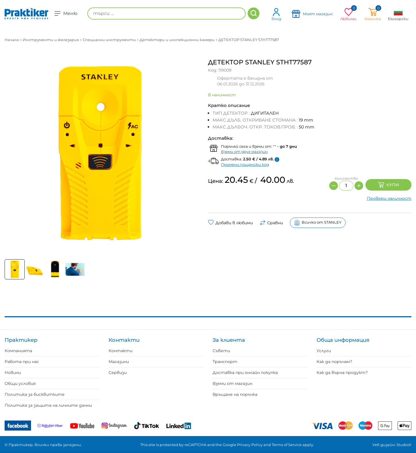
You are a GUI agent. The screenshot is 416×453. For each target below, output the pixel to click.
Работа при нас (22, 361)
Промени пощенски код (245, 164)
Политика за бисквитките (35, 394)
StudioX (403, 444)
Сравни (271, 223)
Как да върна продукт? (342, 372)
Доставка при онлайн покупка (245, 372)
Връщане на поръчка (235, 394)
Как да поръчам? (334, 361)
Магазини (119, 361)
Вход (276, 14)
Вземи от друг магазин (244, 151)
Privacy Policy (250, 444)
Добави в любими (230, 223)
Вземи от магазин (232, 383)
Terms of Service (287, 444)
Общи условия (20, 383)
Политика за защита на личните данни (48, 405)
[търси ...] (166, 13)
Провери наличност (389, 198)
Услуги (324, 350)
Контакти (120, 350)
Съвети (221, 350)
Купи (388, 185)
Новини (13, 372)
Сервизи (118, 372)
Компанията (18, 350)
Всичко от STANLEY (317, 223)
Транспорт (225, 361)
